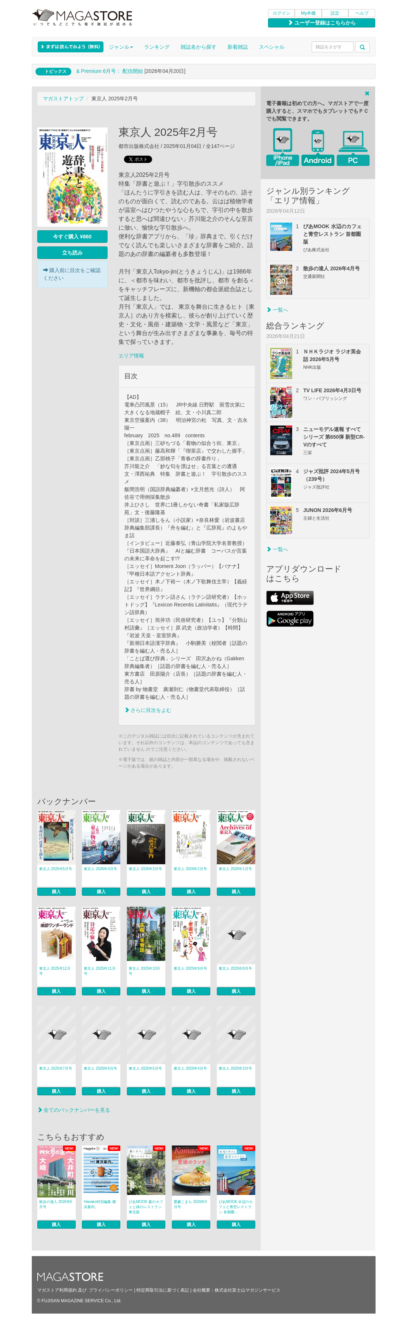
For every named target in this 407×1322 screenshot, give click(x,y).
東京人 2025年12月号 (55, 971)
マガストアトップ (63, 98)
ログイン (281, 13)
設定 (335, 13)
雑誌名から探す (198, 47)
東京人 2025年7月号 (55, 1068)
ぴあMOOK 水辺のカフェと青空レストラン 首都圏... (236, 1207)
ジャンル (121, 47)
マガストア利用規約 (57, 1290)
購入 (56, 891)
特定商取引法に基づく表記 (162, 1290)
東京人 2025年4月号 (190, 1068)
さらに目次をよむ (148, 710)
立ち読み (72, 253)
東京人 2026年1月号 (235, 869)
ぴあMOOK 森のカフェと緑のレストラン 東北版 (146, 1207)
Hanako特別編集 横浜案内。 (100, 1204)
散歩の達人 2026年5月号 (55, 1204)
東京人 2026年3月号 (145, 869)
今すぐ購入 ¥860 (72, 236)
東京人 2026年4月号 (100, 869)
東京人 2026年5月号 (55, 869)
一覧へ (277, 310)
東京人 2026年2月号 (190, 869)
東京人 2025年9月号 (190, 968)
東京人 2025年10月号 (144, 971)
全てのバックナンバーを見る (73, 1110)
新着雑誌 (237, 47)
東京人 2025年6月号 (100, 1068)
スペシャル (271, 47)
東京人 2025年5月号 (145, 1068)
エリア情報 (131, 356)
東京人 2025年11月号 (99, 971)
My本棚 (308, 13)
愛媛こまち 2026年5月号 (190, 1204)
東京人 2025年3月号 (235, 1068)
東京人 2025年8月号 (235, 968)
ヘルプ (362, 13)
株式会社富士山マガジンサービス (247, 1290)
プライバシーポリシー (111, 1290)
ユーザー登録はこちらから (322, 23)
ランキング (157, 47)
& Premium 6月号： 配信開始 (109, 71)
